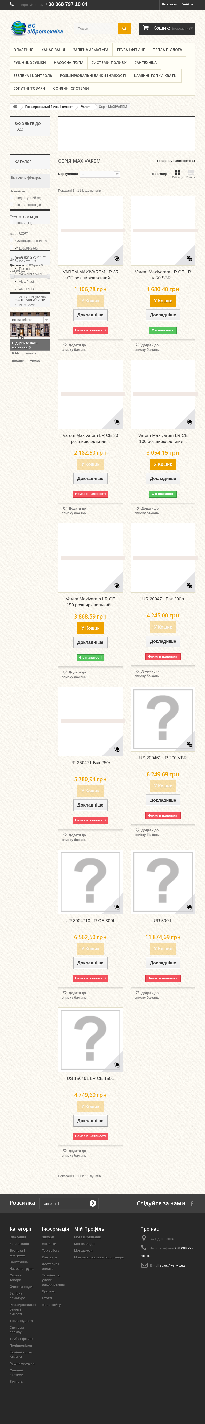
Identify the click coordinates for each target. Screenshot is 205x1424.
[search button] (124, 28)
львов (35, 611)
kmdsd (35, 596)
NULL (22, 241)
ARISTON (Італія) (32, 410)
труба (35, 541)
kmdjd (17, 557)
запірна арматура (26, 572)
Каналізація (53, 49)
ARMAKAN (27, 418)
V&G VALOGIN (30, 387)
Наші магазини (30, 353)
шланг (30, 565)
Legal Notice (28, 326)
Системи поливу (108, 62)
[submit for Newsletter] (93, 1203)
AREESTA (26, 402)
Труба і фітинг (130, 49)
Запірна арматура (90, 49)
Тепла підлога (167, 49)
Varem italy (26, 248)
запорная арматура (28, 619)
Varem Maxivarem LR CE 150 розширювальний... (90, 602)
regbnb (17, 580)
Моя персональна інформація (99, 1257)
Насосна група (68, 62)
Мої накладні (85, 1244)
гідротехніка (22, 588)
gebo (32, 557)
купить (31, 534)
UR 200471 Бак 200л (163, 599)
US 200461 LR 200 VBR (163, 757)
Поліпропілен (21, 1345)
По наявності (28, 205)
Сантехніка (145, 62)
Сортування (68, 174)
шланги (18, 541)
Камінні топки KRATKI (155, 75)
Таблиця (177, 174)
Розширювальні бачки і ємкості (93, 75)
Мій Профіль (89, 1229)
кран (16, 549)
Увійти (187, 4)
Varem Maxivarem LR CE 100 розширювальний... (163, 438)
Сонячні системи (71, 88)
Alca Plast (26, 394)
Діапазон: (18, 265)
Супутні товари (29, 88)
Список (190, 174)
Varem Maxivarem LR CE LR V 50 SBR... (163, 275)
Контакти (169, 4)
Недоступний (28, 198)
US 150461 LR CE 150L (90, 1078)
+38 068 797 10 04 (66, 4)
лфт (15, 565)
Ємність (16, 1382)
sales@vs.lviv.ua (172, 1265)
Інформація (26, 296)
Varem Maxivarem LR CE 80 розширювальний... (90, 438)
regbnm (18, 611)
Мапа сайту (51, 1305)
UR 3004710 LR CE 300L (90, 920)
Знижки (48, 1237)
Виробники (26, 372)
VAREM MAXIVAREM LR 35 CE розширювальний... (90, 275)
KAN (15, 534)
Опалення (23, 49)
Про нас (24, 346)
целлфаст (20, 603)
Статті (23, 310)
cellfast (18, 596)
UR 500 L (163, 920)
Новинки (49, 1244)
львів (34, 580)
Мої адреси (83, 1250)
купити (31, 549)
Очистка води (21, 1287)
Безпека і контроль (32, 75)
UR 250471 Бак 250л (90, 762)
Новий (24, 223)
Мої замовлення (87, 1237)
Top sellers (50, 1250)
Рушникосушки (29, 62)
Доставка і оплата (32, 318)
